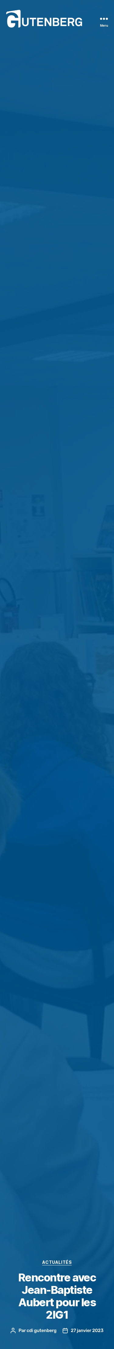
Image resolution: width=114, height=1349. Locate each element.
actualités (57, 1262)
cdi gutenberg (42, 1330)
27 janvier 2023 (87, 1330)
